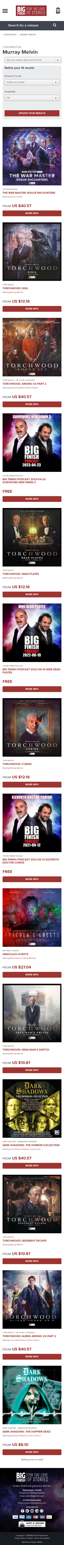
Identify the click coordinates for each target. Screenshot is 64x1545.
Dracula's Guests (15, 954)
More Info (32, 213)
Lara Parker (15, 1149)
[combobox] (27, 25)
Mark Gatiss (15, 958)
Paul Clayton (33, 387)
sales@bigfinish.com (34, 1496)
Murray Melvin (16, 292)
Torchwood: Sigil (15, 288)
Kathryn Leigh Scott (32, 1149)
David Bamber (29, 958)
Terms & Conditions (42, 1538)
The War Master (10, 189)
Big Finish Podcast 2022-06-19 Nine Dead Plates (31, 670)
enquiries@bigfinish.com (35, 1502)
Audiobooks (9, 34)
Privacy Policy (20, 1538)
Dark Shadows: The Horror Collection (31, 1145)
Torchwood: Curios (17, 764)
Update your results (32, 113)
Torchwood (8, 284)
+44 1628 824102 (37, 1492)
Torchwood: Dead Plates (21, 574)
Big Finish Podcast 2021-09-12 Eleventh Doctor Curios (31, 861)
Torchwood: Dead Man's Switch (26, 1050)
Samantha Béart (17, 387)
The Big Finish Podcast (13, 475)
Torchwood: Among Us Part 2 (24, 384)
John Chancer (34, 1435)
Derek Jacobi (16, 196)
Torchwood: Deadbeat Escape (24, 1241)
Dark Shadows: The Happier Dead (26, 1432)
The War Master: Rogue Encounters (29, 193)
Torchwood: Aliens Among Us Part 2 (29, 1336)
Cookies (30, 1538)
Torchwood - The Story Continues (19, 380)
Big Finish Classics (11, 950)
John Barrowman (18, 1340)
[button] (32, 60)
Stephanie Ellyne (18, 1435)
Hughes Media (36, 1542)
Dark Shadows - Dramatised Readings (20, 1141)
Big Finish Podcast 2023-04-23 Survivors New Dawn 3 (24, 480)
